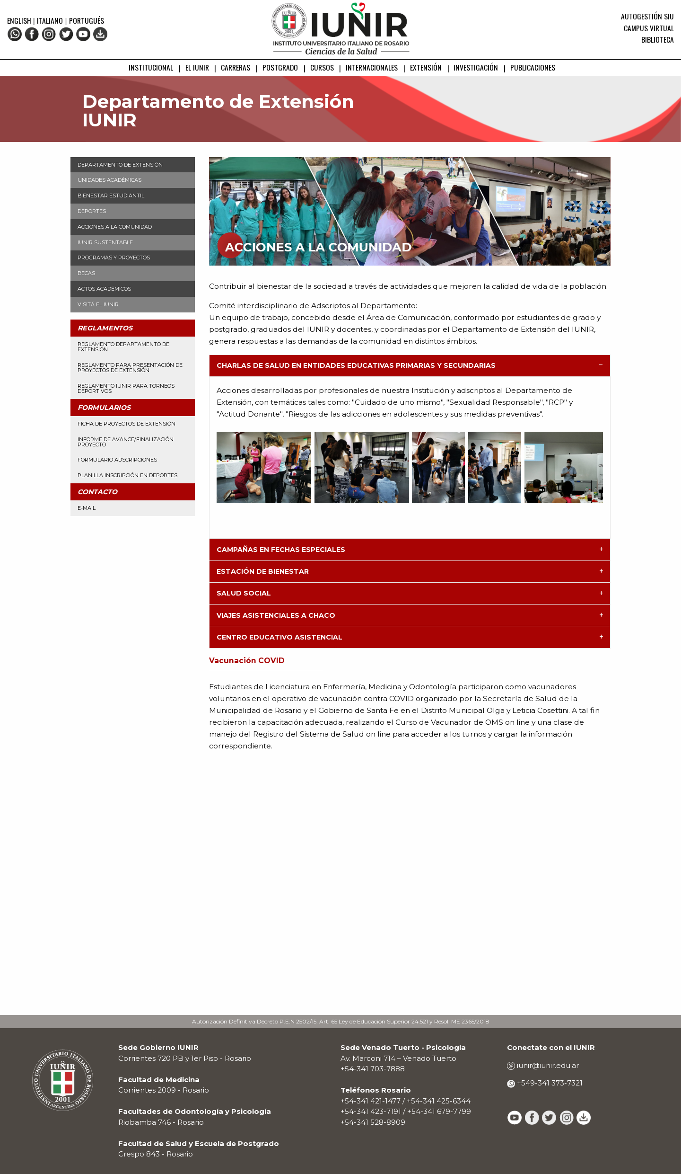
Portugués (86, 20)
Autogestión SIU (647, 16)
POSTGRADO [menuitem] (280, 67)
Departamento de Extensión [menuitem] (120, 164)
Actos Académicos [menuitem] (104, 288)
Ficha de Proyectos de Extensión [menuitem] (126, 423)
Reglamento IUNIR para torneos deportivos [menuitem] (126, 388)
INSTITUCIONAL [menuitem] (151, 67)
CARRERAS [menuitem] (235, 67)
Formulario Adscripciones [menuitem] (117, 459)
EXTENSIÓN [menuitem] (426, 67)
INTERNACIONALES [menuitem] (372, 67)
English (20, 20)
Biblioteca (657, 39)
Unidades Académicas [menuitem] (109, 180)
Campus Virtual (649, 28)
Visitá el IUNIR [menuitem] (98, 304)
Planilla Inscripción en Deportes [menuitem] (127, 475)
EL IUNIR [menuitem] (197, 67)
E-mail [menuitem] (87, 508)
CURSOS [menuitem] (322, 67)
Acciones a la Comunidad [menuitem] (115, 226)
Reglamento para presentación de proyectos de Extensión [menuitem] (130, 368)
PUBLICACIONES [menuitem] (532, 67)
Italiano (50, 20)
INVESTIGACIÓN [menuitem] (476, 67)
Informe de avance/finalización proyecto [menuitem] (126, 442)
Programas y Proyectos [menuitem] (114, 257)
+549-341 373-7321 (549, 1082)
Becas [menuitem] (86, 273)
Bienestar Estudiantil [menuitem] (111, 195)
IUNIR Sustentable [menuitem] (105, 242)
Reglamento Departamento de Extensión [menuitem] (123, 347)
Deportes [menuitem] (92, 211)
